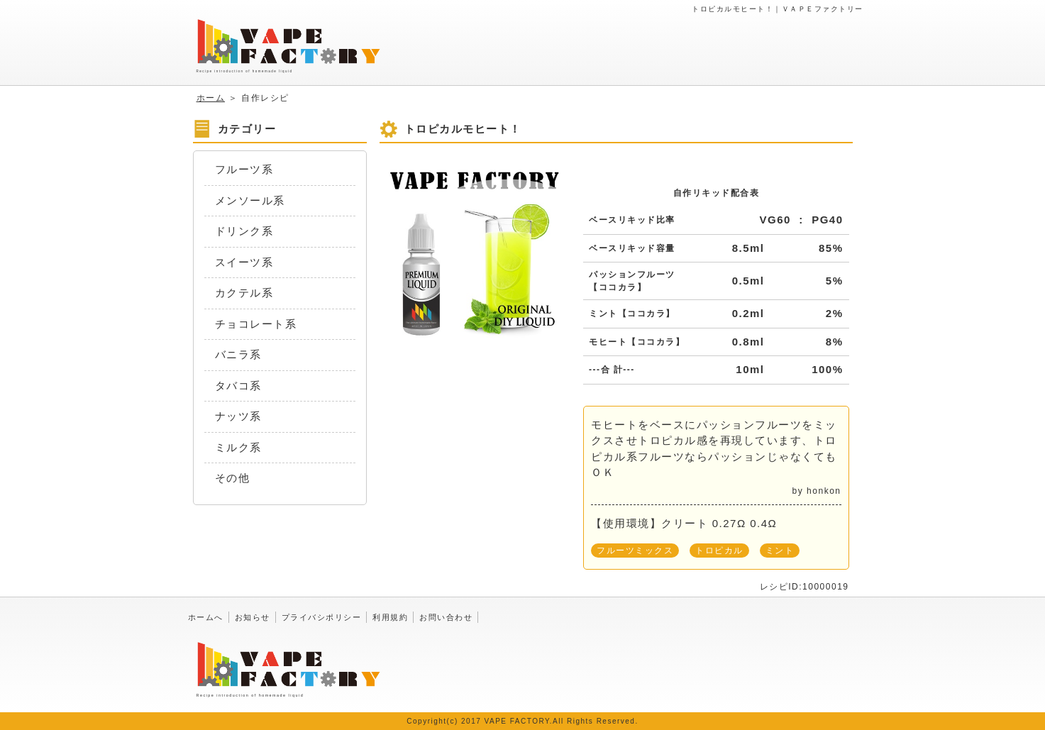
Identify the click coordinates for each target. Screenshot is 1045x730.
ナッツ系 (238, 416)
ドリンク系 (244, 231)
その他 (232, 478)
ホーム (211, 98)
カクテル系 (244, 293)
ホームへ (205, 617)
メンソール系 (250, 200)
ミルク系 (238, 447)
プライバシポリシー (322, 617)
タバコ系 (238, 386)
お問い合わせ (445, 617)
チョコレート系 (256, 324)
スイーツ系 (244, 262)
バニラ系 (238, 354)
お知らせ (252, 617)
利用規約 (390, 617)
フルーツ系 (244, 169)
